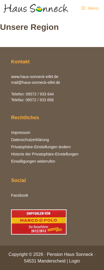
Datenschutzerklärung (30, 139)
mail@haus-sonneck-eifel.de (35, 82)
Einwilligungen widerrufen (33, 161)
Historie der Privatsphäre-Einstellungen (44, 154)
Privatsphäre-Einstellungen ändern (41, 147)
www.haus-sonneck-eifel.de (34, 76)
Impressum (20, 132)
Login (74, 261)
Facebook (19, 195)
